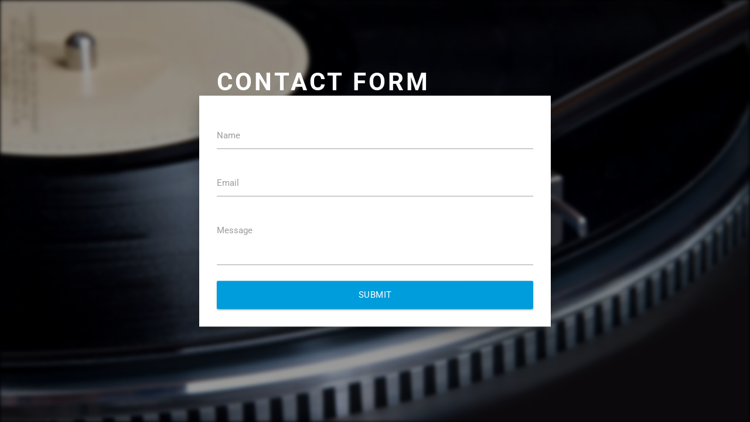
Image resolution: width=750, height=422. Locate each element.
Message (235, 230)
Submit (375, 295)
